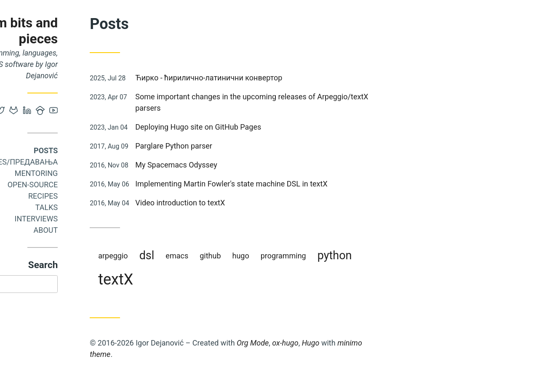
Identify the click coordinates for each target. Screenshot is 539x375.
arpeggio (173, 255)
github (270, 255)
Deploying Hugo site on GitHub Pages (258, 126)
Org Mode (313, 342)
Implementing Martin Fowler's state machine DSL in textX (291, 183)
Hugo (370, 342)
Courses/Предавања (76, 161)
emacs (237, 255)
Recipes (103, 195)
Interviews (96, 218)
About (105, 230)
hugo (300, 255)
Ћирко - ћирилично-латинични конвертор (268, 77)
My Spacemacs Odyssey (236, 164)
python (394, 255)
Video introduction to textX (240, 202)
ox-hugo (345, 342)
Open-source (92, 184)
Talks (107, 207)
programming (343, 255)
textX (175, 279)
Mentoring (96, 173)
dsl (206, 255)
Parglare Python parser (233, 145)
